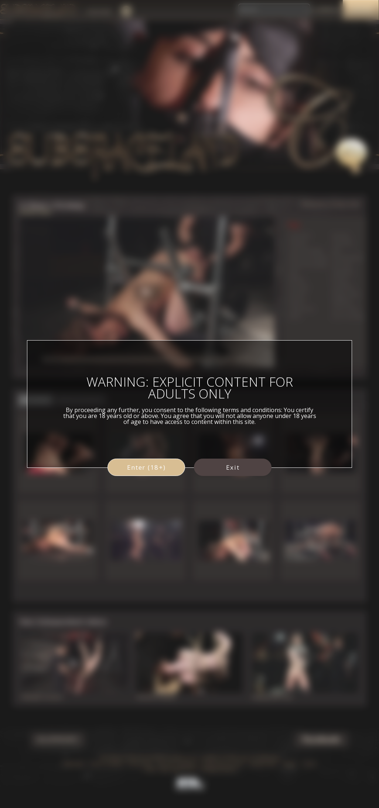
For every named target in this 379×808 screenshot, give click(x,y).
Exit (233, 467)
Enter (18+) (146, 467)
